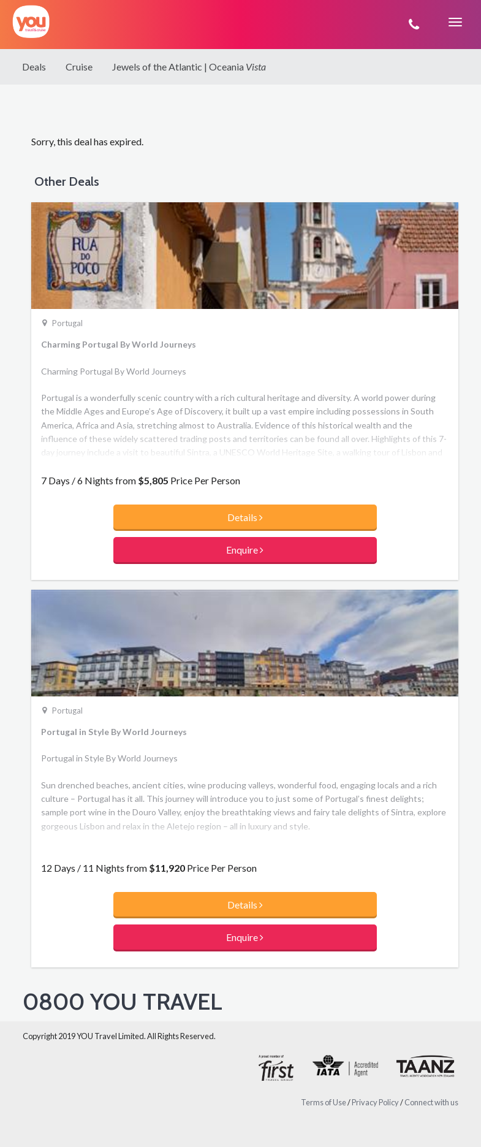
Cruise (79, 66)
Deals (34, 66)
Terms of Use (323, 1102)
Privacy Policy (375, 1102)
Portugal (67, 323)
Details (245, 517)
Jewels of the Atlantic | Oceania (189, 66)
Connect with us (431, 1102)
